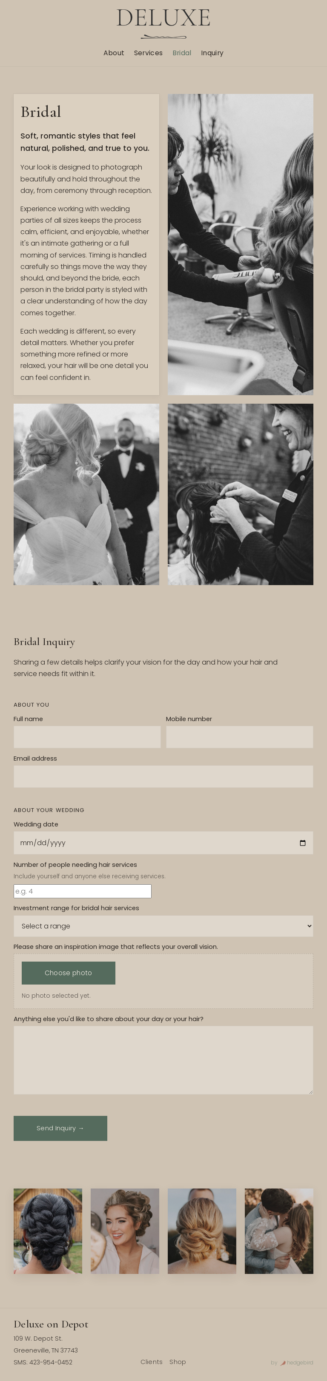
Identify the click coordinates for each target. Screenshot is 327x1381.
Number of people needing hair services (75, 864)
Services (148, 52)
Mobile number (189, 719)
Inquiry (212, 52)
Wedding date (36, 824)
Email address (35, 758)
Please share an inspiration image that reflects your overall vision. (116, 946)
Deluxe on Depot (51, 1323)
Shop (177, 1362)
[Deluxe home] (163, 24)
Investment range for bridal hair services (76, 908)
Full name (28, 719)
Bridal (182, 52)
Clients (152, 1362)
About (114, 52)
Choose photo (68, 972)
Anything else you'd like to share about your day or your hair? (109, 1019)
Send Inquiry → (60, 1128)
